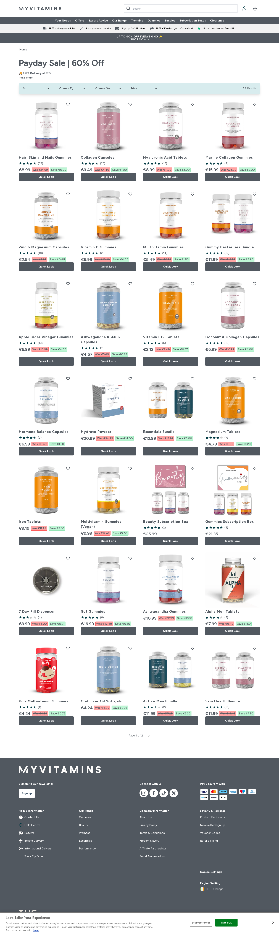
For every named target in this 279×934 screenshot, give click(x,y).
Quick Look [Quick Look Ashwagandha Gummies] (170, 631)
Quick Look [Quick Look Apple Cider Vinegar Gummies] (46, 361)
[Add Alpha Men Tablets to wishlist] (254, 558)
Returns (27, 833)
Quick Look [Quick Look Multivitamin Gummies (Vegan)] (108, 541)
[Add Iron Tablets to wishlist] (68, 468)
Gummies (154, 20)
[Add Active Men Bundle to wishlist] (192, 648)
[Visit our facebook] (153, 793)
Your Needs (63, 20)
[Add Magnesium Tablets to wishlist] (254, 378)
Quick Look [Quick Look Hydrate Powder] (108, 451)
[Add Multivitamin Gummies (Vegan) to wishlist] (130, 468)
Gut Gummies (93, 611)
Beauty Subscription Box (165, 521)
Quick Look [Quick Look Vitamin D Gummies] (108, 266)
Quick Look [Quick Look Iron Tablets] (46, 541)
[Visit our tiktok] (163, 793)
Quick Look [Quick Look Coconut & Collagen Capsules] (232, 361)
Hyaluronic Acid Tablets (165, 157)
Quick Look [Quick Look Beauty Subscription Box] (170, 541)
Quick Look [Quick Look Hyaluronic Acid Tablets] (170, 177)
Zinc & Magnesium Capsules (44, 247)
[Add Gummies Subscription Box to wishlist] (254, 468)
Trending (137, 20)
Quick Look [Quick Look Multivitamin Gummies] (170, 266)
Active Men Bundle (160, 701)
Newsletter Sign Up (212, 825)
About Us (146, 817)
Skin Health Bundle (222, 701)
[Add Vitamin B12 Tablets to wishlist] (192, 283)
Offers (79, 20)
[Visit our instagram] (144, 793)
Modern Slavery (149, 840)
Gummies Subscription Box (229, 521)
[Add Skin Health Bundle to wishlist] (254, 648)
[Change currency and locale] (211, 889)
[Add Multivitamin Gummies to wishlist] (192, 194)
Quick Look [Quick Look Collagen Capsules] (108, 177)
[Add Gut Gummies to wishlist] (130, 558)
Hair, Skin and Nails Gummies (45, 157)
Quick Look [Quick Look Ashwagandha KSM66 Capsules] (108, 361)
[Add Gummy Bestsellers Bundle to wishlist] (254, 194)
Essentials (85, 840)
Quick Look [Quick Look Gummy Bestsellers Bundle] (232, 266)
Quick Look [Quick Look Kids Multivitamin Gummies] (46, 720)
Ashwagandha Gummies (164, 611)
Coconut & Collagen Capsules (232, 337)
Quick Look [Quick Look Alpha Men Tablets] (232, 631)
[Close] (273, 923)
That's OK (226, 922)
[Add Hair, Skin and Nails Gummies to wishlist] (68, 104)
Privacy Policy (148, 825)
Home (23, 49)
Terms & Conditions (152, 833)
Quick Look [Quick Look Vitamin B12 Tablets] (170, 361)
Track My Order (31, 856)
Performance (87, 848)
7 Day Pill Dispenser (37, 611)
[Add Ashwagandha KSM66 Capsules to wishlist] (130, 283)
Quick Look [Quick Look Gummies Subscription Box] (232, 541)
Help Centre (29, 825)
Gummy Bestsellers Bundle (229, 247)
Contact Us (29, 817)
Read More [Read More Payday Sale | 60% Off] (26, 77)
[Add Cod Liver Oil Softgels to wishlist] (130, 648)
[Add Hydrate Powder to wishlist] (130, 378)
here (36, 930)
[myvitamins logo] (40, 8)
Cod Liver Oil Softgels (101, 701)
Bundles (170, 20)
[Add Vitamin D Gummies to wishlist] (130, 194)
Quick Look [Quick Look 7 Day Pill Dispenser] (46, 631)
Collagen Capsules (97, 157)
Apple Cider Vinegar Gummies (46, 337)
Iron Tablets (30, 521)
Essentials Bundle (159, 432)
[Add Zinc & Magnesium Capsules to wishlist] (68, 194)
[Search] (128, 8)
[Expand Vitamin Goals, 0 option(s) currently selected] (108, 88)
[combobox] (181, 8)
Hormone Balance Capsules (44, 432)
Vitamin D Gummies (98, 247)
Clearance (217, 20)
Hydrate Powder (96, 432)
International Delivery (35, 848)
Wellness (84, 833)
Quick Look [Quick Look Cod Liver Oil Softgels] (108, 720)
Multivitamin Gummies (163, 247)
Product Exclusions (212, 817)
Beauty (83, 825)
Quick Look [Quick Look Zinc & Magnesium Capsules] (46, 266)
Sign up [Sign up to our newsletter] (27, 793)
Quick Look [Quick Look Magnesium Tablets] (232, 451)
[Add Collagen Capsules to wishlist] (130, 104)
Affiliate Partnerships (153, 848)
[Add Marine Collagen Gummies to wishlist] (254, 104)
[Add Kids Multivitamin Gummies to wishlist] (68, 648)
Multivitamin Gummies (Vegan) (101, 524)
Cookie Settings (211, 872)
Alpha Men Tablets (222, 611)
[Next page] (149, 735)
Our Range (119, 20)
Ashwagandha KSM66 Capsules (100, 339)
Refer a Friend (209, 840)
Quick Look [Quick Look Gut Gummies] (108, 631)
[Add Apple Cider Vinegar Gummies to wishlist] (68, 283)
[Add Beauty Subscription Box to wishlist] (192, 468)
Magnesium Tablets (223, 432)
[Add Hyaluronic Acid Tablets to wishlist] (192, 104)
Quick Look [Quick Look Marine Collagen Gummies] (232, 177)
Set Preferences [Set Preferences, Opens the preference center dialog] (201, 922)
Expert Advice (98, 20)
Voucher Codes (210, 833)
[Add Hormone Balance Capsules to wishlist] (68, 378)
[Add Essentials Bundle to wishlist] (192, 378)
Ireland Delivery (31, 841)
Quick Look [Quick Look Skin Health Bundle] (232, 720)
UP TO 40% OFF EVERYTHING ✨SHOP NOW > (139, 38)
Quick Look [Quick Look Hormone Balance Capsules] (46, 451)
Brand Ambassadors (152, 856)
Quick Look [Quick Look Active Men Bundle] (170, 720)
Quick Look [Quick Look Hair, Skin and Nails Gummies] (46, 177)
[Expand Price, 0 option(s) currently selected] (144, 88)
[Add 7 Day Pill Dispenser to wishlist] (68, 558)
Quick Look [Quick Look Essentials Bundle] (170, 451)
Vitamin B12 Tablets (161, 337)
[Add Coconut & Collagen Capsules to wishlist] (254, 283)
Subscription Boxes (193, 20)
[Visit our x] (173, 793)
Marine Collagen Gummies (229, 157)
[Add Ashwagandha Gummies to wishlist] (192, 558)
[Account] (244, 8)
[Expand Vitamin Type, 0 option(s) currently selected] (72, 88)
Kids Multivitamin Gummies (43, 701)
